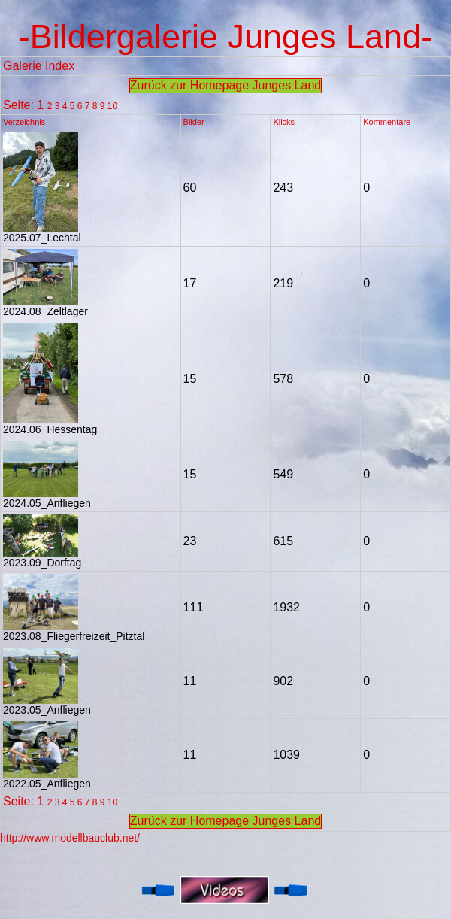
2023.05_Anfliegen (47, 705)
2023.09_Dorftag (42, 558)
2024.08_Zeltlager (45, 306)
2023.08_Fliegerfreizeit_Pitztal (73, 631)
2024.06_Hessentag (50, 424)
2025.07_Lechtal (42, 233)
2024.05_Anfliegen (47, 498)
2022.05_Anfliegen (47, 779)
